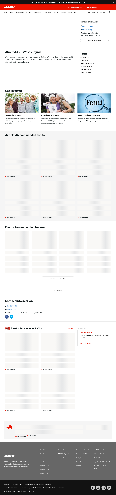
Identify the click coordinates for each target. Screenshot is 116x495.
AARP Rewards (44, 466)
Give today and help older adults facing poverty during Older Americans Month (56, 2)
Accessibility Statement (43, 484)
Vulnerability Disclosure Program (53, 488)
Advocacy (83, 57)
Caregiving (84, 60)
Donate (42, 454)
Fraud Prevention (86, 63)
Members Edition (91, 7)
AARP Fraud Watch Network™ (90, 115)
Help (101, 12)
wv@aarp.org (87, 30)
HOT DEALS (85, 333)
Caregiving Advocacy (50, 115)
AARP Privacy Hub (16, 484)
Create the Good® (13, 115)
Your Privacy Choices (19, 491)
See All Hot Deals (85, 343)
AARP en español (93, 12)
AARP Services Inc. (82, 466)
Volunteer (43, 458)
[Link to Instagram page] (104, 488)
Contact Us (61, 450)
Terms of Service (29, 484)
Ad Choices (7, 491)
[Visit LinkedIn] (109, 488)
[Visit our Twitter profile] (11, 317)
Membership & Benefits (75, 7)
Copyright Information (34, 488)
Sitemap (6, 484)
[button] (106, 9)
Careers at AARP (81, 454)
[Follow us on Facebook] (7, 317)
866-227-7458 (87, 26)
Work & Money (85, 72)
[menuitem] (6, 13)
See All (70, 329)
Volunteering (84, 69)
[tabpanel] (100, 12)
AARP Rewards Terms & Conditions (15, 488)
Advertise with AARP (82, 450)
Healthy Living (85, 66)
